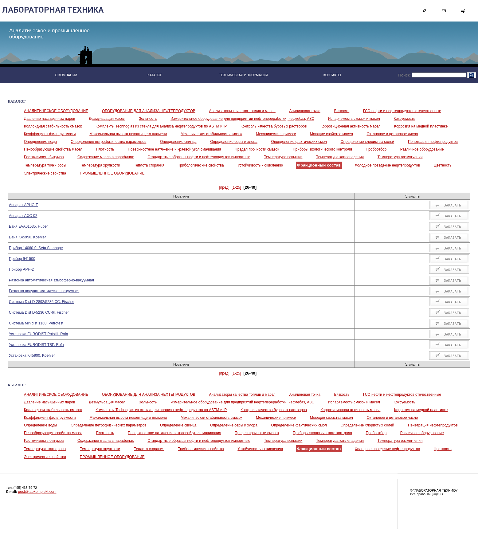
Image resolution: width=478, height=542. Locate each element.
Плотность (105, 149)
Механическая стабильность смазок (211, 134)
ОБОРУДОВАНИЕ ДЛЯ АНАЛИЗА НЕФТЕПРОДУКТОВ (148, 111)
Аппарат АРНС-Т (23, 205)
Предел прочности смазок (257, 149)
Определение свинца (178, 141)
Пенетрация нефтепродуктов (433, 141)
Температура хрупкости (100, 165)
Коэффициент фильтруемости (50, 134)
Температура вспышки (283, 157)
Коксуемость (404, 118)
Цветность (443, 165)
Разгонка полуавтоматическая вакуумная (44, 291)
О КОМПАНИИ (66, 75)
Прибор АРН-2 (21, 269)
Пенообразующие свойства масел (53, 149)
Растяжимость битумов (44, 157)
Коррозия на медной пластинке (421, 126)
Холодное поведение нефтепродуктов (387, 165)
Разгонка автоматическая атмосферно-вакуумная (51, 280)
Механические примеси (276, 134)
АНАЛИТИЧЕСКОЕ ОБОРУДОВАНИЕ (56, 111)
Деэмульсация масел (107, 118)
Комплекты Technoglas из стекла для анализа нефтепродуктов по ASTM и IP (161, 126)
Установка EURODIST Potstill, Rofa (38, 334)
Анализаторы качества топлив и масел (242, 111)
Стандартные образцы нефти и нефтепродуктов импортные (198, 157)
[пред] (224, 187)
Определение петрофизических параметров (108, 141)
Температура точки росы (45, 165)
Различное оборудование (422, 149)
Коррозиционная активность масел (350, 126)
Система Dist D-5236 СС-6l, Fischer (39, 312)
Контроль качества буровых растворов (274, 126)
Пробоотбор (376, 149)
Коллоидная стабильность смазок (53, 126)
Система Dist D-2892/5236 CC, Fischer (41, 302)
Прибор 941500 (22, 259)
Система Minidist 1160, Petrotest (36, 323)
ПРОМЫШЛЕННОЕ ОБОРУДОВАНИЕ (112, 173)
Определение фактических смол (299, 141)
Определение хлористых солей (367, 141)
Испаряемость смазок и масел (354, 118)
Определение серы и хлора (233, 141)
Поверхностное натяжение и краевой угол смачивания (174, 149)
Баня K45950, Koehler (27, 237)
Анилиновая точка (304, 111)
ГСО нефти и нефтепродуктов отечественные (402, 111)
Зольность (148, 118)
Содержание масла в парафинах (105, 157)
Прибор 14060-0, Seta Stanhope (36, 248)
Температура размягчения (400, 157)
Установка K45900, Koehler (32, 355)
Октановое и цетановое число (392, 134)
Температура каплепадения (340, 157)
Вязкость (342, 111)
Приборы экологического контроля (322, 149)
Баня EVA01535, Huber (28, 226)
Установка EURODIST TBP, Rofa (36, 345)
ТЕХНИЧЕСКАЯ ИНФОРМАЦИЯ (243, 75)
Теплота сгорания (149, 165)
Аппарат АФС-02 (23, 216)
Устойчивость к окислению (260, 165)
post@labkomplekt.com (37, 491)
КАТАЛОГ (154, 75)
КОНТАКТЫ (332, 75)
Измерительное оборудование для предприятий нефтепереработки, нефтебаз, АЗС (242, 118)
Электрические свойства (45, 173)
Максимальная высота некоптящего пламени (128, 134)
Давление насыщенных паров (49, 118)
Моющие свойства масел (331, 134)
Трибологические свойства (201, 165)
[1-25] (236, 187)
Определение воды (40, 141)
